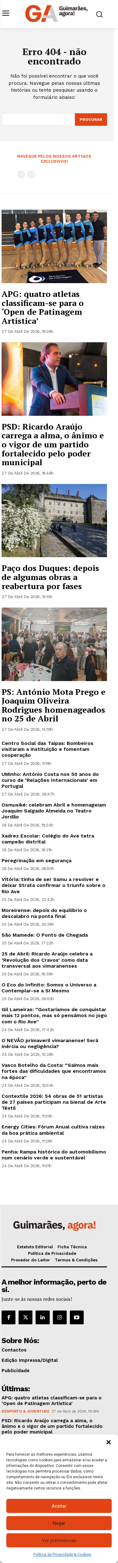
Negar (59, 1523)
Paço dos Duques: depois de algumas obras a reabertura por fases (50, 577)
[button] (108, 1442)
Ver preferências (59, 1540)
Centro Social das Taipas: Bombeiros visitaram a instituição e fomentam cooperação (47, 749)
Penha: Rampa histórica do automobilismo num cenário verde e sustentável (54, 1155)
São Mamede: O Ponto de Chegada (45, 935)
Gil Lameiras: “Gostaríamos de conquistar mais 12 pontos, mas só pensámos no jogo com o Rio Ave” (54, 1015)
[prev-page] (21, 174)
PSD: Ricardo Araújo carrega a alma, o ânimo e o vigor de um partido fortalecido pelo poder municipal (53, 444)
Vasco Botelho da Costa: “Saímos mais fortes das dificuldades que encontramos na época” (54, 1071)
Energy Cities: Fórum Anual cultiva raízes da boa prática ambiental (53, 1130)
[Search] (91, 119)
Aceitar (59, 1506)
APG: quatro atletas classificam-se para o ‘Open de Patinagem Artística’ (43, 307)
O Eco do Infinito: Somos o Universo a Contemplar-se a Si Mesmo (49, 988)
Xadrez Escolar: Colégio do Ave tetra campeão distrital (48, 839)
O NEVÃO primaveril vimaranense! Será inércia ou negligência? (50, 1043)
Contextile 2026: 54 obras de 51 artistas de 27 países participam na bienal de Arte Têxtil (54, 1102)
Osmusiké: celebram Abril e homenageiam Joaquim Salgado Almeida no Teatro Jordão (54, 811)
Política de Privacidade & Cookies (62, 1554)
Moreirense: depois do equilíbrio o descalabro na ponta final (44, 913)
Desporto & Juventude (25, 1411)
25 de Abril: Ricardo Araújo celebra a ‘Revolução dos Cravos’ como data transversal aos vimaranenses (47, 960)
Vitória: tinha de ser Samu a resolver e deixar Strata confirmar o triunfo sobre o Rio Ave (53, 885)
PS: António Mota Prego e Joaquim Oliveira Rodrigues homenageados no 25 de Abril (53, 705)
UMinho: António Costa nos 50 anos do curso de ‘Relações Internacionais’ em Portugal (50, 780)
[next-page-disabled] (31, 174)
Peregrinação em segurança (36, 860)
